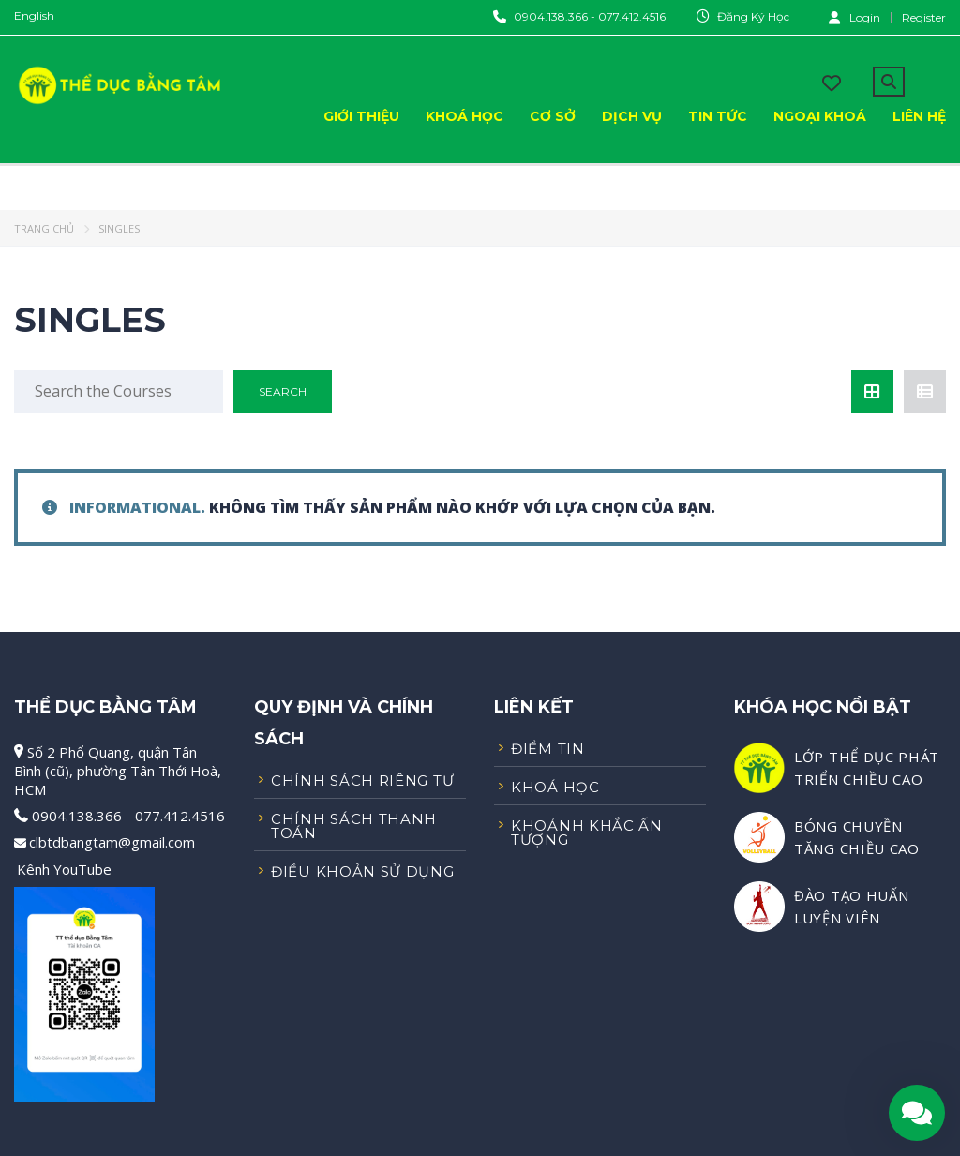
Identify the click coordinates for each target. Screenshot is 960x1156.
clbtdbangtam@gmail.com (112, 842)
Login (854, 16)
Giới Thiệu (361, 116)
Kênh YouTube (64, 869)
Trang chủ (44, 228)
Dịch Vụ (632, 116)
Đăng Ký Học (753, 16)
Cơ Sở (553, 116)
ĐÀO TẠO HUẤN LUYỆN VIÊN (851, 906)
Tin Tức (717, 116)
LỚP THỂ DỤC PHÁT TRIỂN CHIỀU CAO (866, 767)
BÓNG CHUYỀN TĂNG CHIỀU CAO (857, 837)
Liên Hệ (919, 116)
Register (924, 17)
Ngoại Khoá (819, 116)
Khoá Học (464, 116)
